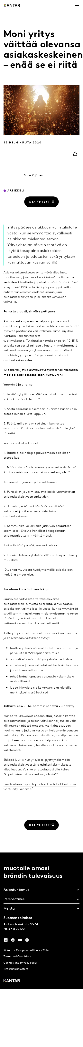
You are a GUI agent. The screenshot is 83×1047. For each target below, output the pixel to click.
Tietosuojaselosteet (16, 969)
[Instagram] (27, 941)
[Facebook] (13, 941)
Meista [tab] (9, 909)
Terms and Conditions (18, 956)
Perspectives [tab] (14, 899)
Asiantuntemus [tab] (16, 890)
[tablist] (41, 920)
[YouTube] (6, 941)
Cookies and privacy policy (20, 962)
